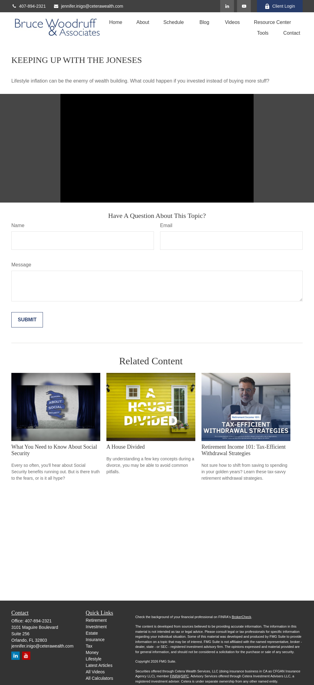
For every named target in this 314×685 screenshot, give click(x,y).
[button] (116, 22)
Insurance (95, 639)
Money (92, 652)
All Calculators (99, 678)
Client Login (280, 6)
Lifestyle (93, 658)
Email (166, 225)
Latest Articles (99, 665)
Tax (89, 646)
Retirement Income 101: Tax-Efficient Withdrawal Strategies (243, 450)
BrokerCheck (241, 617)
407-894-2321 (28, 6)
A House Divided (125, 447)
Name (18, 225)
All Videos (95, 671)
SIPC (185, 676)
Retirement (96, 620)
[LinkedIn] (227, 6)
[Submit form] (27, 319)
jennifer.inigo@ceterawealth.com (88, 6)
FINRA (175, 676)
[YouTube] (244, 6)
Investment (96, 626)
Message (21, 264)
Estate (92, 633)
